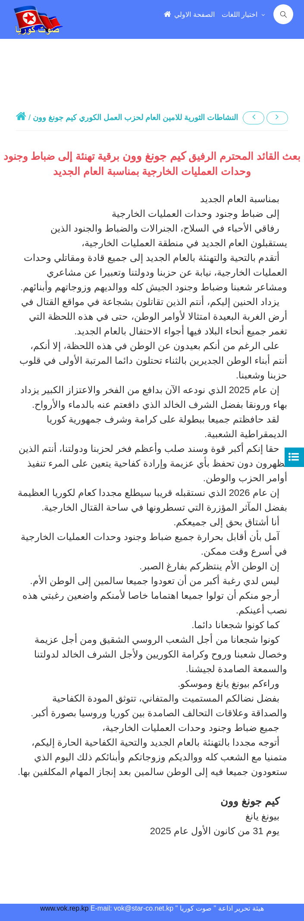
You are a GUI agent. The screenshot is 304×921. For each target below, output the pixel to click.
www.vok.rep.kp (64, 908)
